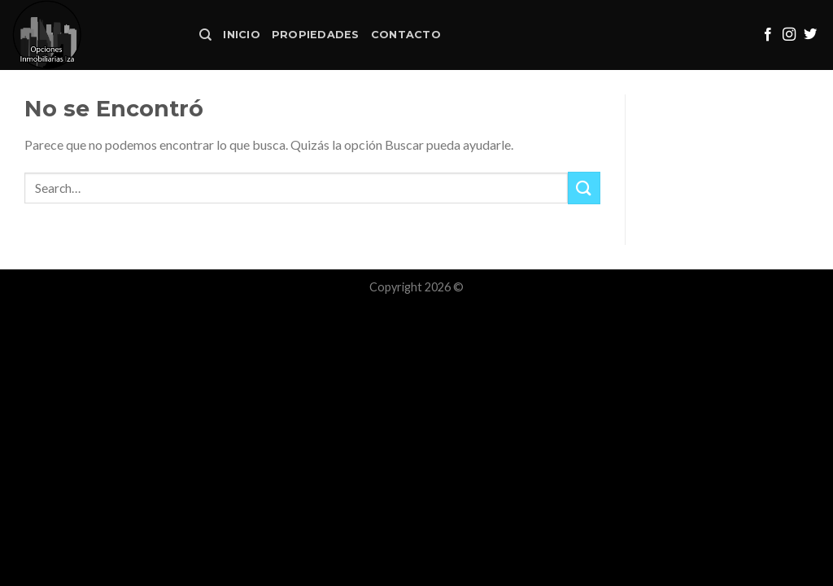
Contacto (406, 34)
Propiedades (316, 34)
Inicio (241, 34)
